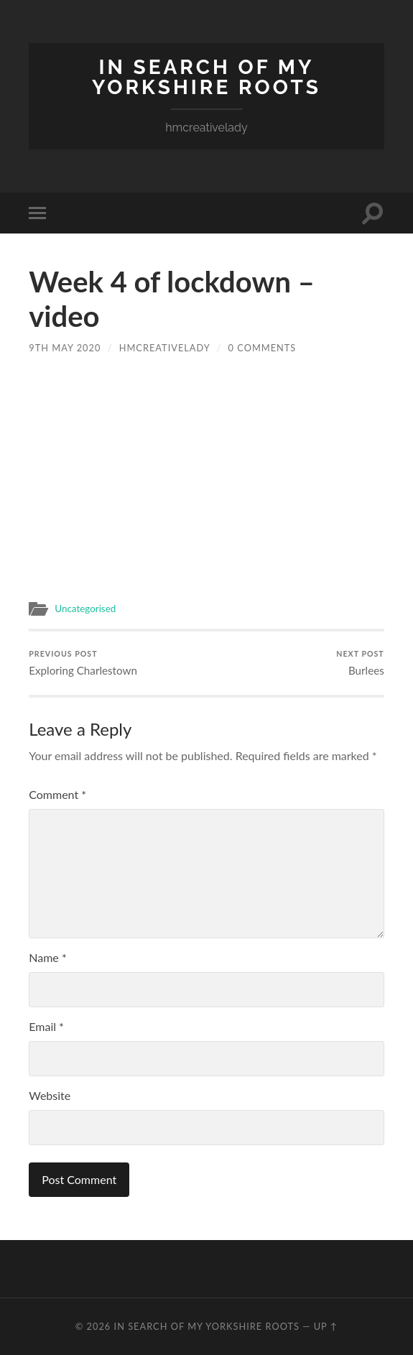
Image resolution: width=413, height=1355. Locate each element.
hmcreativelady (164, 347)
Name (47, 957)
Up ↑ (326, 1326)
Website (49, 1095)
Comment (57, 794)
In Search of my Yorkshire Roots (206, 77)
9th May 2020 (65, 347)
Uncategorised (85, 608)
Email (46, 1026)
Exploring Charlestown (83, 663)
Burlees (360, 663)
